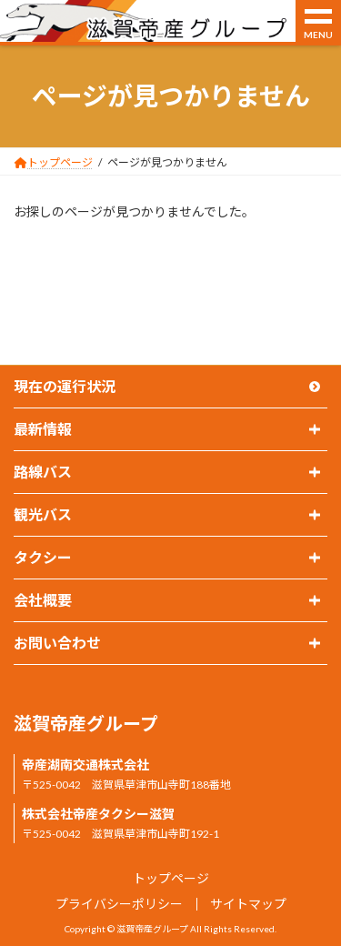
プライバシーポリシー (119, 903)
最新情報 (43, 429)
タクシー (43, 557)
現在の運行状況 (64, 386)
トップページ (171, 878)
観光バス (43, 514)
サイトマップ (248, 903)
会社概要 (43, 600)
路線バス (43, 471)
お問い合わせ (57, 642)
